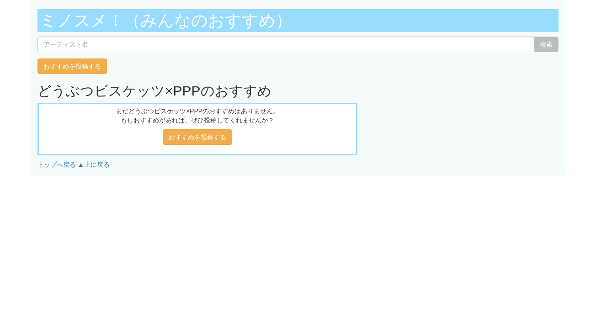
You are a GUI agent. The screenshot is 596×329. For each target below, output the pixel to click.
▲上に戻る (94, 164)
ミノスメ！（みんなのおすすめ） (166, 20)
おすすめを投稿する (72, 66)
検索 (546, 44)
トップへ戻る (56, 164)
